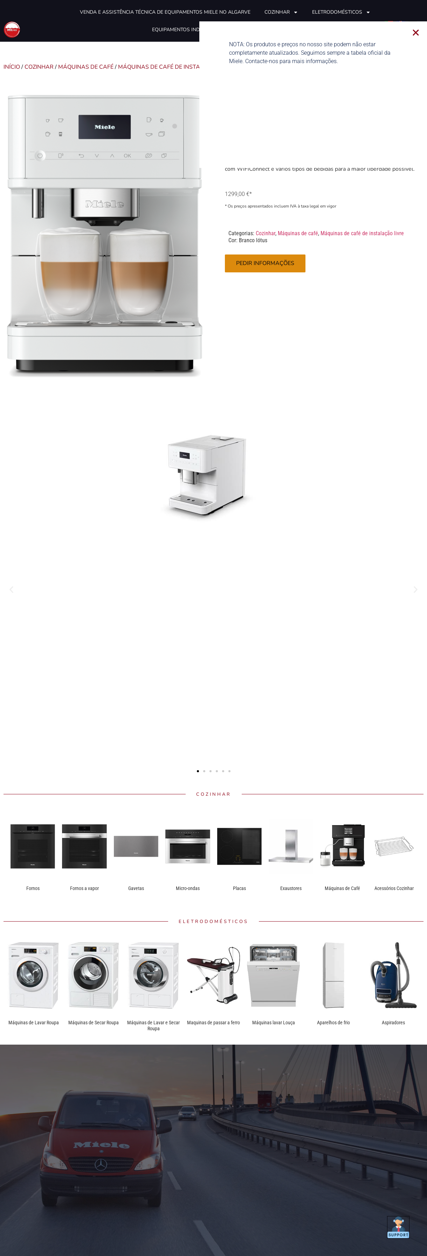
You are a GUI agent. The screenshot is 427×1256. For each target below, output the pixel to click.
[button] (11, 589)
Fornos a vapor (84, 888)
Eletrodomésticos (341, 12)
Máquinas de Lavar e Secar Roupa (153, 1026)
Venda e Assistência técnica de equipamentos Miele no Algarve (165, 12)
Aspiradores (393, 1022)
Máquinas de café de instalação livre (177, 67)
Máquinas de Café (342, 888)
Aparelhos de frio (333, 1022)
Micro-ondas (188, 888)
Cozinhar (281, 12)
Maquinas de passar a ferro (213, 1022)
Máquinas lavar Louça (273, 1022)
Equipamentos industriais (187, 29)
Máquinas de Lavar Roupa (33, 1022)
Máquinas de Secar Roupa (93, 1022)
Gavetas (136, 888)
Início (12, 67)
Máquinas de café (85, 67)
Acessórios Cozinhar (394, 888)
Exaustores (291, 888)
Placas (239, 888)
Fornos (33, 888)
